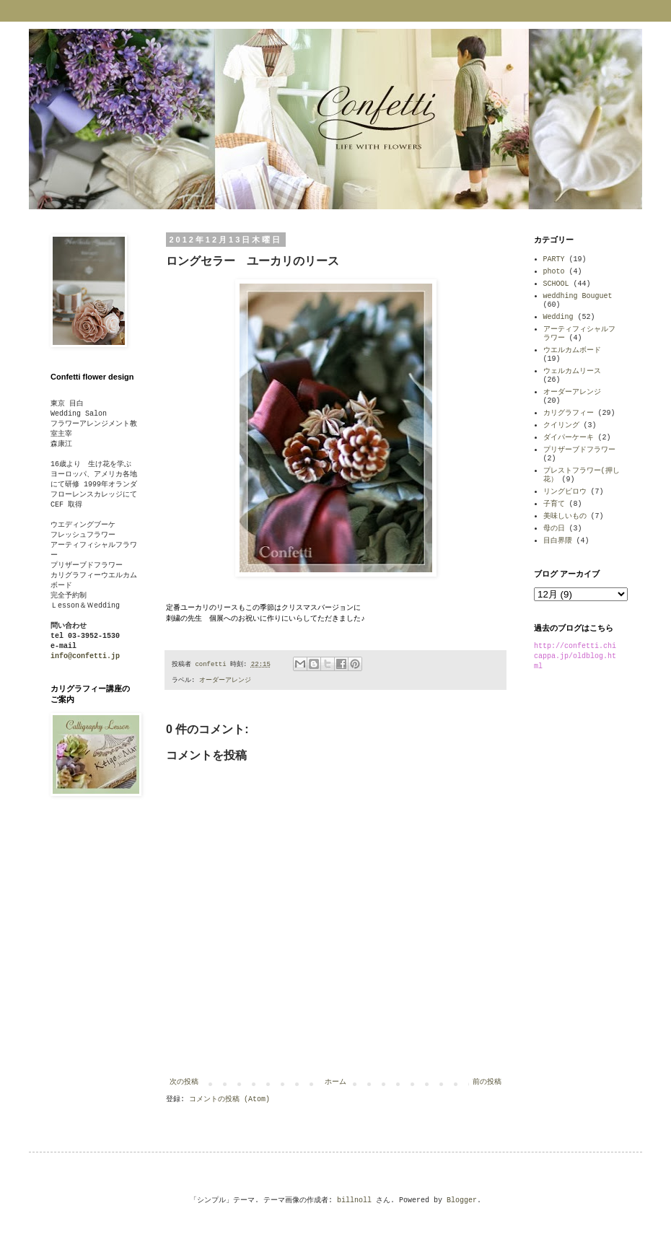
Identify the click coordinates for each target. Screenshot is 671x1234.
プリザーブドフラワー (579, 450)
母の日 (554, 529)
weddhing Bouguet (578, 296)
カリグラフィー (568, 413)
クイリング (561, 425)
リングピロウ (565, 492)
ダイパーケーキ (568, 438)
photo (554, 272)
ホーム (335, 1082)
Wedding (558, 317)
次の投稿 (184, 1082)
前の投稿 (487, 1082)
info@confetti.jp (85, 656)
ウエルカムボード (572, 350)
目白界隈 (557, 541)
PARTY (554, 259)
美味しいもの (565, 516)
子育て (554, 504)
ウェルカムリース (572, 371)
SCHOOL (556, 284)
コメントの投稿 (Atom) (229, 1099)
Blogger (462, 1200)
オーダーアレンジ (225, 680)
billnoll (354, 1200)
